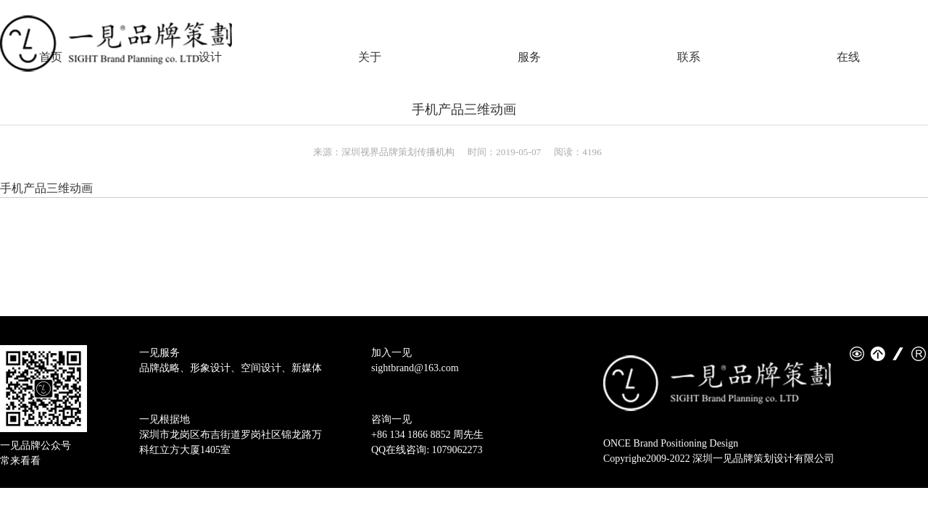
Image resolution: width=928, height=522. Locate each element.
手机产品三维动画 (464, 109)
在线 (848, 57)
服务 (529, 57)
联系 (688, 57)
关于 (369, 57)
